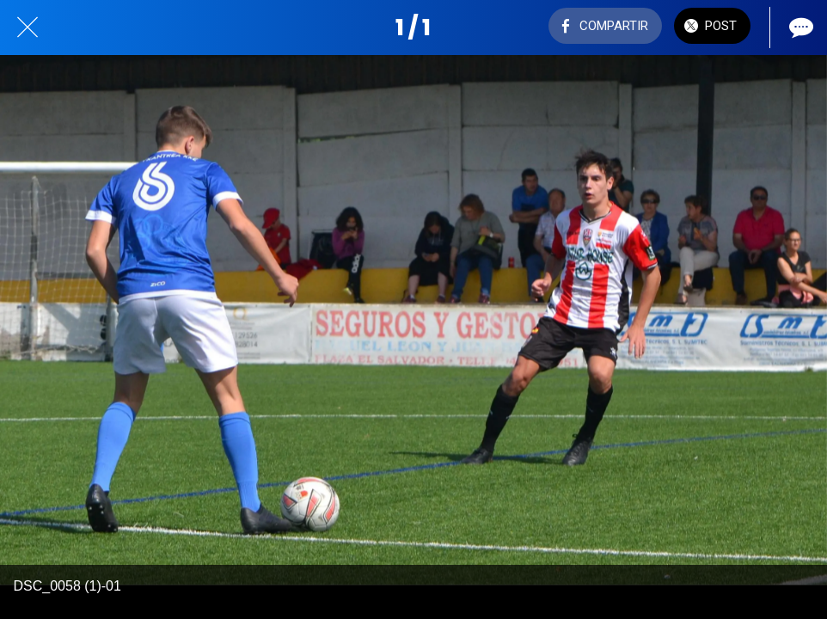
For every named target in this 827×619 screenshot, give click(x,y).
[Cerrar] (27, 27)
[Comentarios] (799, 27)
